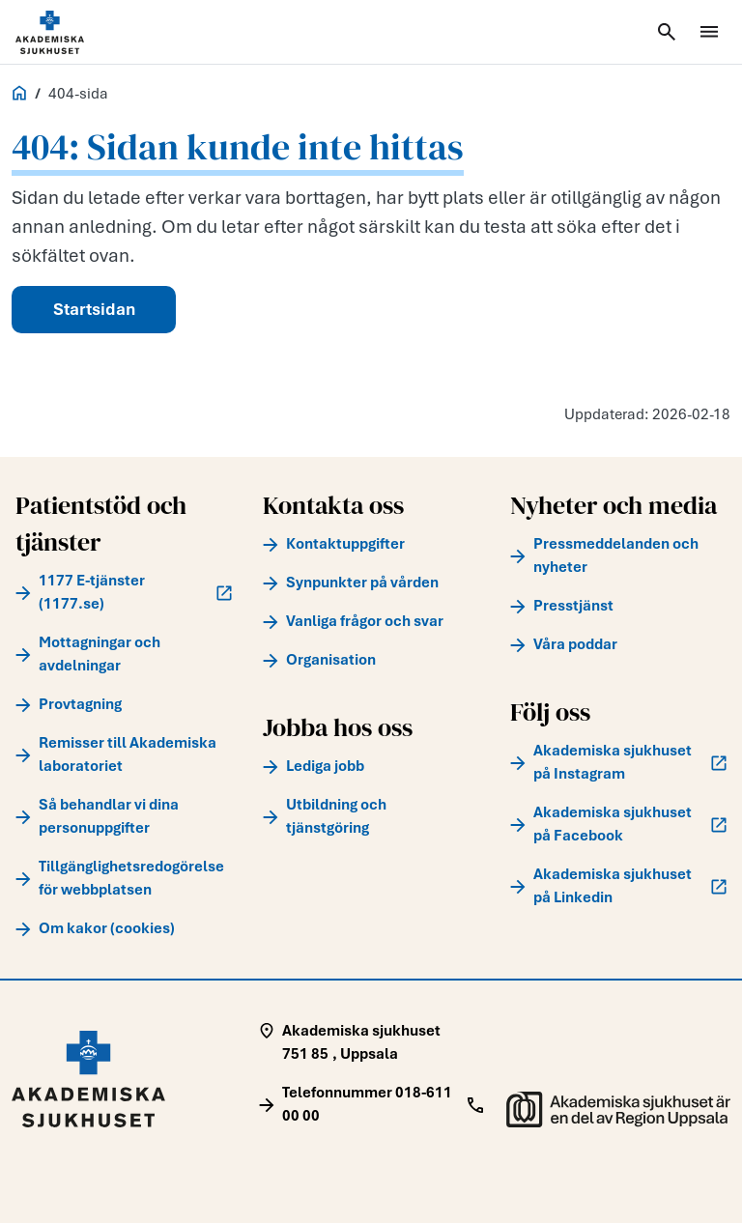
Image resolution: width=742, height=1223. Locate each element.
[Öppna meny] (709, 32)
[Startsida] (73, 32)
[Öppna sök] (666, 32)
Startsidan (94, 309)
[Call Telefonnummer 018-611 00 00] (371, 1104)
